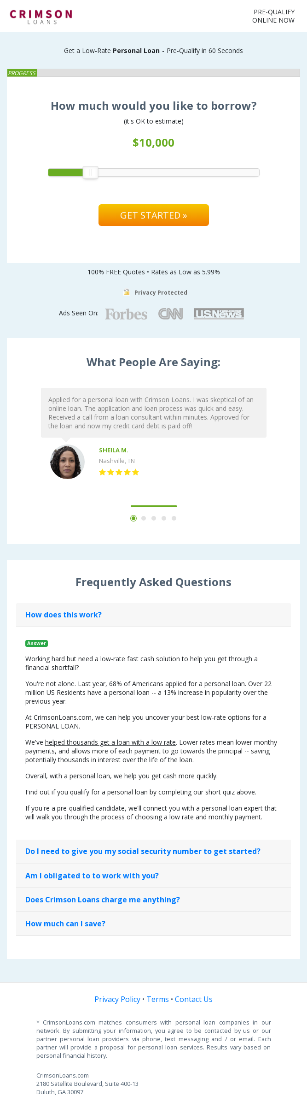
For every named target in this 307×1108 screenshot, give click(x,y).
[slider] (90, 172)
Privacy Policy (117, 999)
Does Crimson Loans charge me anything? (102, 900)
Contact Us (194, 999)
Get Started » (153, 215)
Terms (157, 999)
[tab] (153, 615)
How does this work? (63, 615)
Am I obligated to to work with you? (92, 876)
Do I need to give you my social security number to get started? (143, 851)
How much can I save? (65, 923)
